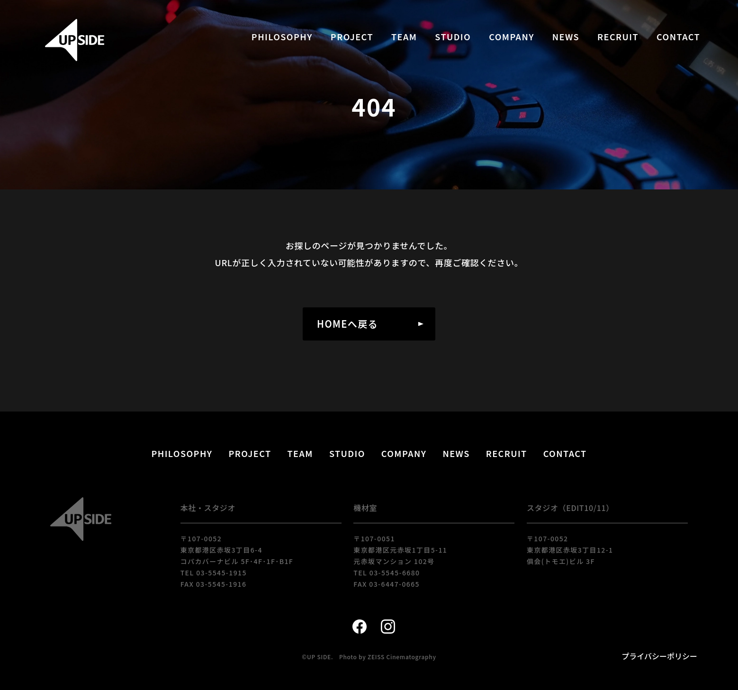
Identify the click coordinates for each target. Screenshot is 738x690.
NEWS (565, 36)
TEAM (404, 36)
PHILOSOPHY (282, 36)
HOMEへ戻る (347, 324)
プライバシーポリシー (659, 656)
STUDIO (453, 36)
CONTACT (678, 36)
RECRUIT (618, 36)
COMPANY (511, 36)
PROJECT (352, 36)
